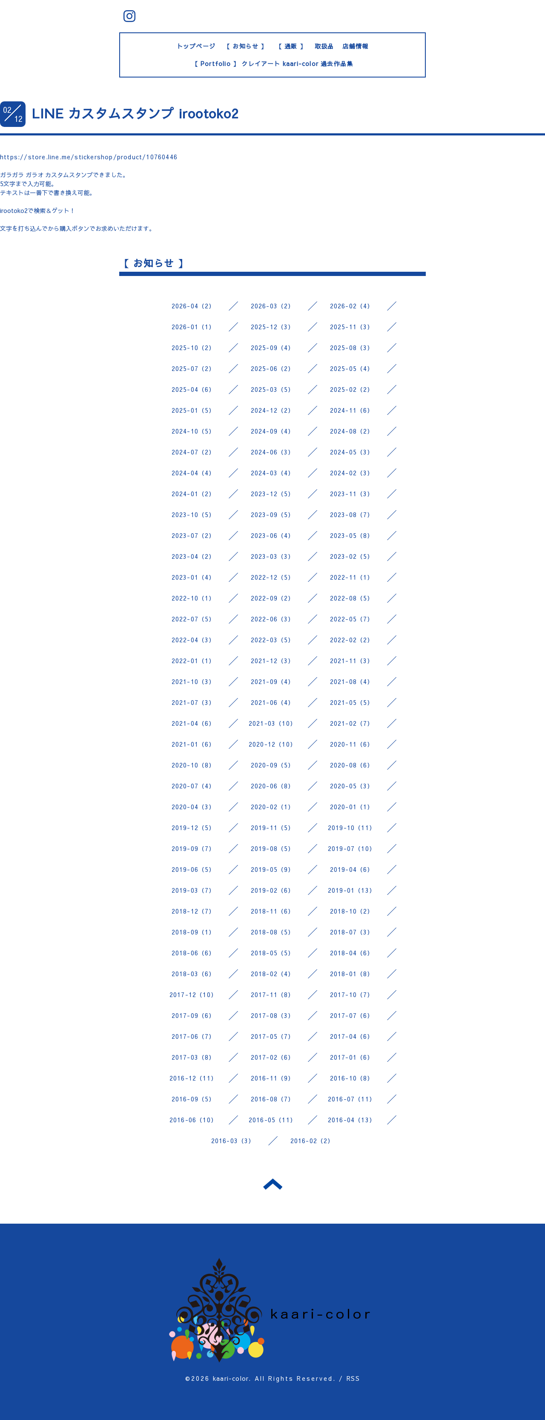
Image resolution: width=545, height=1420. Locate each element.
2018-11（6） (273, 911)
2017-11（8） (273, 994)
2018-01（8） (352, 973)
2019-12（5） (193, 827)
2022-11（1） (352, 577)
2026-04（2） (193, 306)
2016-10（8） (352, 1078)
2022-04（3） (193, 639)
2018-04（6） (352, 953)
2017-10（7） (352, 994)
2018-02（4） (273, 973)
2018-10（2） (352, 911)
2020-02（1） (273, 806)
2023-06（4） (273, 535)
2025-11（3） (352, 326)
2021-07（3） (193, 702)
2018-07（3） (352, 932)
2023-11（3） (352, 493)
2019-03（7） (193, 890)
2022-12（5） (273, 577)
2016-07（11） (352, 1099)
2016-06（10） (193, 1119)
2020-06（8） (273, 786)
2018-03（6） (193, 973)
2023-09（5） (273, 514)
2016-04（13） (352, 1119)
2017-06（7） (193, 1036)
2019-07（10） (352, 848)
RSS (353, 1378)
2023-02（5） (352, 556)
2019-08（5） (273, 848)
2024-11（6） (352, 410)
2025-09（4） (273, 347)
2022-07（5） (193, 619)
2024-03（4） (273, 473)
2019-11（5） (273, 827)
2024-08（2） (352, 431)
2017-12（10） (193, 994)
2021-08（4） (352, 681)
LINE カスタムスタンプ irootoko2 (135, 113)
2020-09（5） (273, 765)
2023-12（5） (273, 493)
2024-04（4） (193, 473)
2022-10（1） (193, 598)
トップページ (196, 46)
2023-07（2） (193, 535)
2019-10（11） (352, 827)
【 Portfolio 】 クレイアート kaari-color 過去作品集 (272, 63)
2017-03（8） (193, 1057)
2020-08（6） (352, 765)
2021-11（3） (352, 660)
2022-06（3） (273, 619)
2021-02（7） (352, 723)
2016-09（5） (193, 1099)
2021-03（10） (272, 723)
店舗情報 (355, 46)
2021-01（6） (193, 744)
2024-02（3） (352, 473)
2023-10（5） (193, 514)
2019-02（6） (273, 890)
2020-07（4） (193, 786)
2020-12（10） (272, 744)
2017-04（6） (352, 1036)
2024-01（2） (193, 493)
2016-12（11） (193, 1078)
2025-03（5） (273, 389)
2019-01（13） (352, 890)
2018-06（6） (193, 953)
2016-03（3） (233, 1140)
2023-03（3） (273, 556)
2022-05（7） (352, 619)
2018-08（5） (273, 932)
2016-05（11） (272, 1119)
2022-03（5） (273, 639)
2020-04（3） (193, 806)
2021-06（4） (273, 702)
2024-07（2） (193, 452)
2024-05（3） (352, 452)
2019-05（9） (273, 869)
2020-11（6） (352, 744)
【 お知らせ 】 (245, 46)
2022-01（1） (193, 660)
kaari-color (231, 1378)
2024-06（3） (273, 452)
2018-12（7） (193, 911)
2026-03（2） (273, 306)
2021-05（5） (352, 702)
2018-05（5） (273, 953)
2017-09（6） (193, 1015)
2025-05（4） (352, 368)
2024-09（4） (273, 431)
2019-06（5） (193, 869)
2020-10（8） (193, 765)
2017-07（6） (352, 1015)
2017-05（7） (273, 1036)
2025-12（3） (273, 326)
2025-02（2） (352, 389)
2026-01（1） (193, 326)
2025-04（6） (193, 389)
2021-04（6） (193, 723)
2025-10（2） (193, 347)
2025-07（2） (193, 368)
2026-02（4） (352, 306)
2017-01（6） (352, 1057)
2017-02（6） (273, 1057)
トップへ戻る (272, 1184)
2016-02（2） (312, 1140)
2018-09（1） (193, 932)
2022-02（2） (352, 639)
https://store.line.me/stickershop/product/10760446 (89, 156)
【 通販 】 (291, 46)
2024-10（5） (193, 431)
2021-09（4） (273, 681)
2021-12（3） (273, 660)
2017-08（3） (273, 1015)
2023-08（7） (352, 514)
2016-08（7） (273, 1099)
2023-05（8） (352, 535)
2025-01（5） (193, 410)
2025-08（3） (352, 347)
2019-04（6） (352, 869)
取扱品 (324, 46)
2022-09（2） (273, 598)
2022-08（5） (352, 598)
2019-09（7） (193, 848)
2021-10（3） (193, 681)
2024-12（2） (273, 410)
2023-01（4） (193, 577)
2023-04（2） (193, 556)
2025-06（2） (273, 368)
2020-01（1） (352, 806)
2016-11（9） (273, 1078)
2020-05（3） (352, 786)
